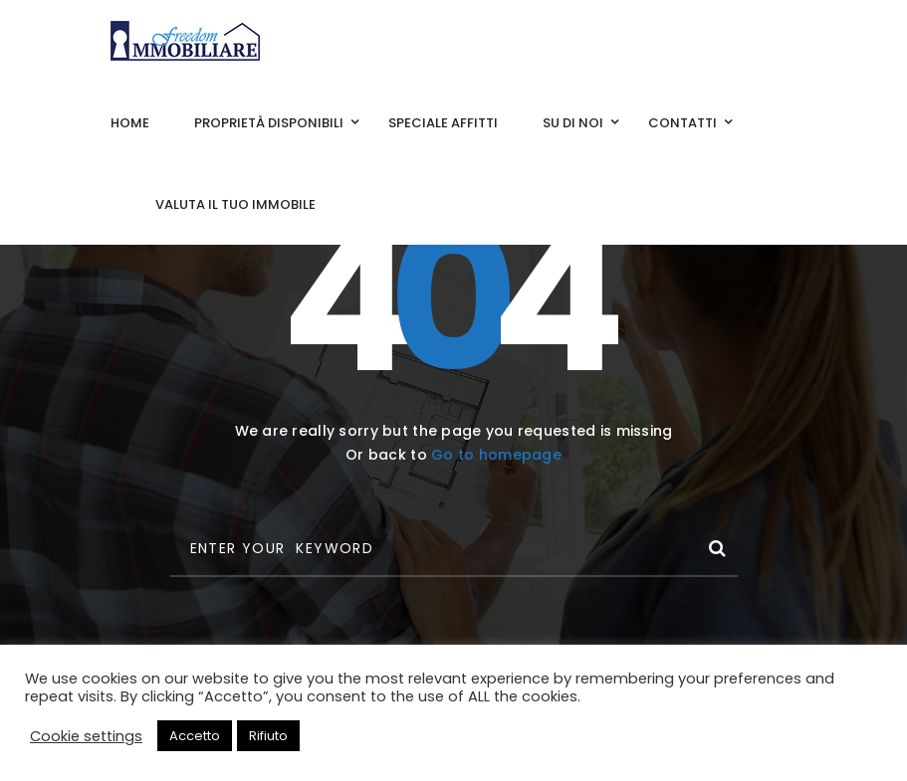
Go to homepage (496, 455)
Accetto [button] (194, 735)
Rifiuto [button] (268, 735)
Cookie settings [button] (86, 736)
